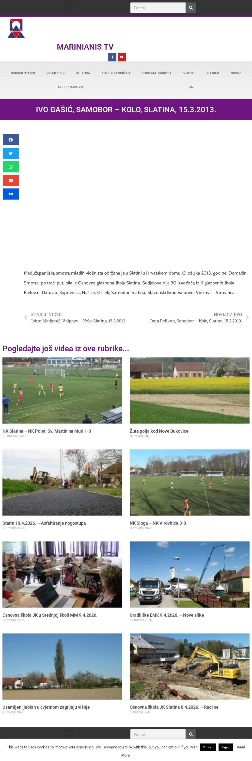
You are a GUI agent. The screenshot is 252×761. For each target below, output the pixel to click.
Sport (236, 73)
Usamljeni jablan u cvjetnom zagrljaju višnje (46, 707)
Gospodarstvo (70, 87)
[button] (69, 6)
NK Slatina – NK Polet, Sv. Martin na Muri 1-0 (46, 431)
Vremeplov (55, 73)
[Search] (191, 7)
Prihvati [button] (208, 747)
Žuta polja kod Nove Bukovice (159, 431)
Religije (213, 73)
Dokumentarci (23, 73)
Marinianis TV (85, 47)
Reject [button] (225, 747)
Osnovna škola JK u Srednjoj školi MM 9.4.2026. (49, 615)
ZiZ (191, 87)
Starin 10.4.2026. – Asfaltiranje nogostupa (44, 523)
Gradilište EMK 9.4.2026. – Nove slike (167, 615)
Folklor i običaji (116, 73)
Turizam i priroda (157, 73)
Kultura (83, 73)
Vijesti (189, 73)
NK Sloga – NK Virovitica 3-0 (158, 523)
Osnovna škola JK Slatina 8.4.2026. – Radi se (174, 707)
